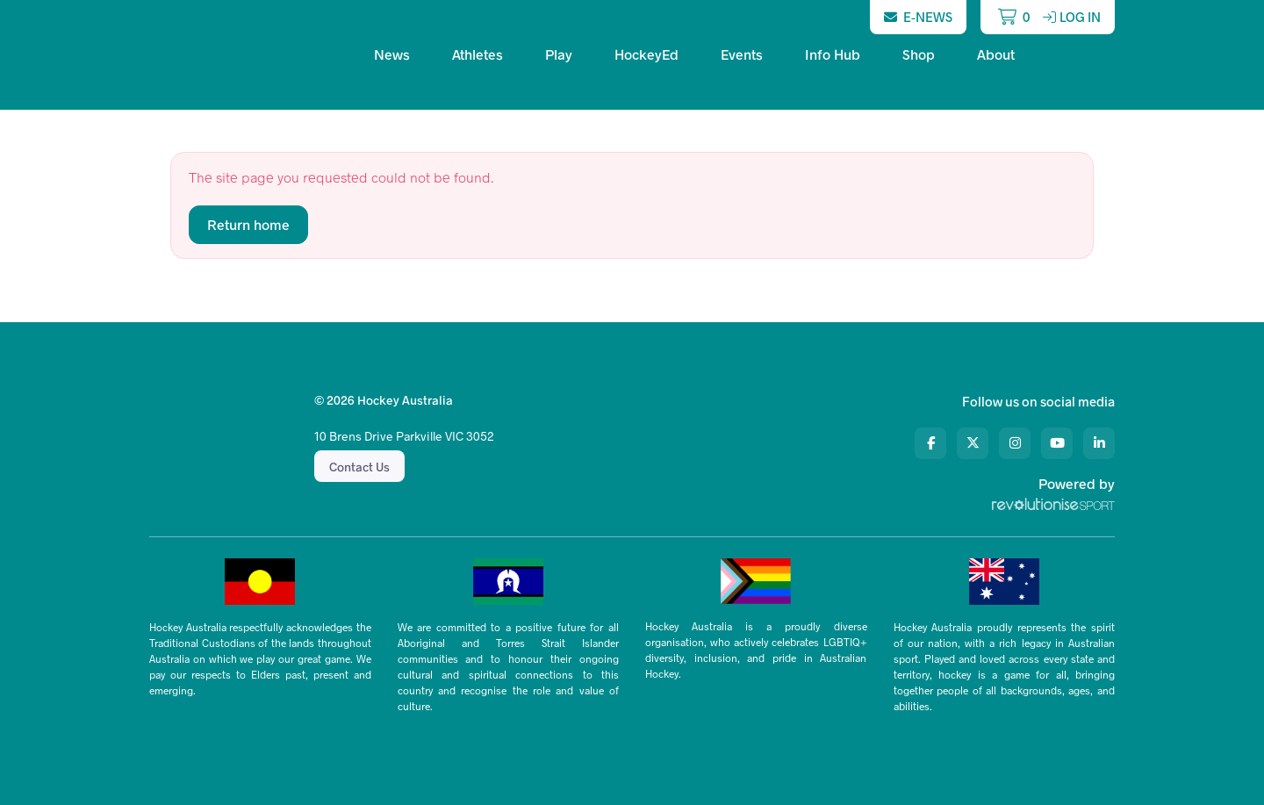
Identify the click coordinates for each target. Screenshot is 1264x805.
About (996, 54)
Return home (248, 224)
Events (742, 54)
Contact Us (359, 466)
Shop (918, 54)
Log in (1072, 17)
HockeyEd (646, 54)
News (392, 54)
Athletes (477, 54)
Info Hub (832, 54)
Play (558, 54)
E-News (918, 17)
